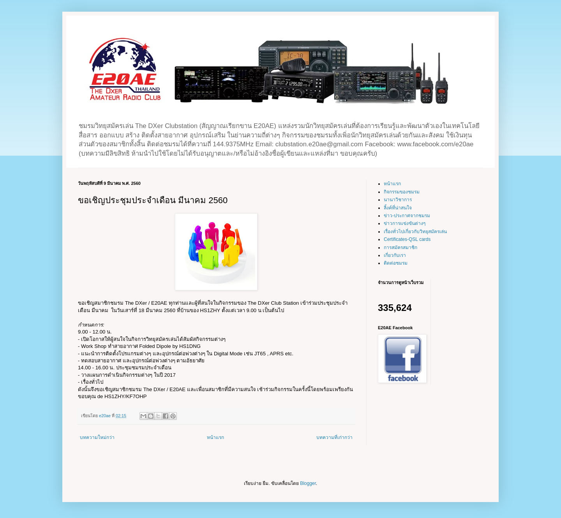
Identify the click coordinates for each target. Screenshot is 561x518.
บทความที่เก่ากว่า (334, 437)
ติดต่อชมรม (396, 263)
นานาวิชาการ (398, 199)
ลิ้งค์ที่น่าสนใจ (398, 208)
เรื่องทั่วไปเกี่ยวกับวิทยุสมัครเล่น (415, 231)
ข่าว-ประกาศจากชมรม (407, 215)
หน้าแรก (215, 437)
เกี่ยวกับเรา (395, 255)
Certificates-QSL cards (407, 239)
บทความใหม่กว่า (97, 437)
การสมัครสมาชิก (400, 247)
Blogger (308, 483)
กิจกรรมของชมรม (402, 192)
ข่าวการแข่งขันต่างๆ (404, 223)
